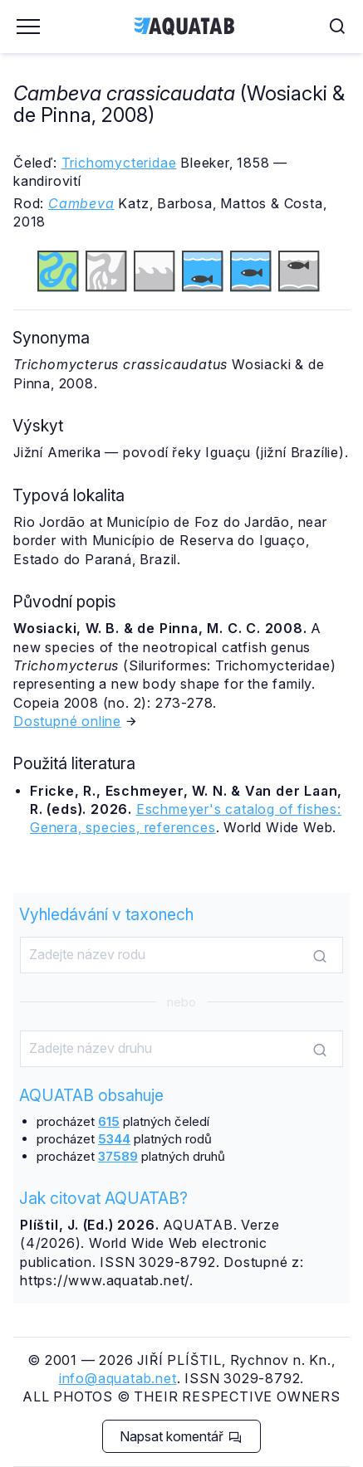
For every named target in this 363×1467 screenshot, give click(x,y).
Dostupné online (67, 721)
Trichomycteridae (119, 162)
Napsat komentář (181, 1436)
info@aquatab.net (118, 1378)
